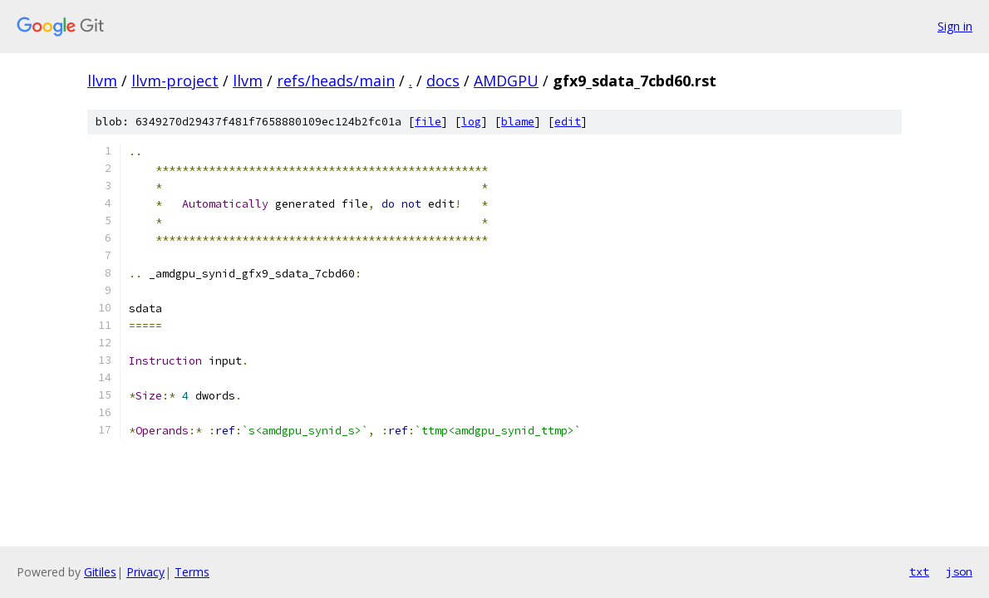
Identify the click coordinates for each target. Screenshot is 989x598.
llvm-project (175, 81)
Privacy (145, 572)
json (959, 571)
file (428, 122)
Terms (192, 572)
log (471, 122)
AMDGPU (506, 81)
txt (919, 571)
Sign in (954, 26)
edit (567, 122)
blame (517, 122)
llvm (102, 81)
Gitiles (100, 572)
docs (443, 81)
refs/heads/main (336, 81)
